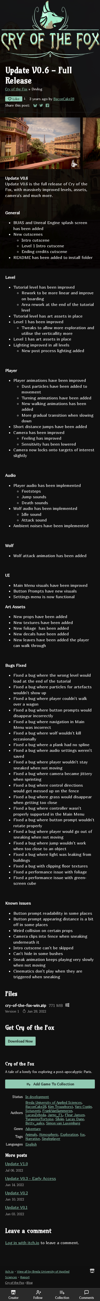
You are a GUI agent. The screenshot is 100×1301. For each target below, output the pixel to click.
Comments (86, 1295)
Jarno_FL (55, 1115)
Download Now (20, 1041)
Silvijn (59, 1119)
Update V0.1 (16, 1207)
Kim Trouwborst (60, 1107)
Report (24, 1277)
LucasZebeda (35, 1115)
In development (37, 1097)
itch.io (9, 1271)
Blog (29, 1282)
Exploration (69, 1134)
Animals (31, 1134)
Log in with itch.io (22, 1242)
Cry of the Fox (16, 89)
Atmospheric (48, 1134)
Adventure (33, 1129)
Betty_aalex (34, 1123)
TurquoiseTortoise (39, 1119)
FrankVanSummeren (57, 1111)
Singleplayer (51, 1139)
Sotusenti (33, 1111)
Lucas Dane (75, 1119)
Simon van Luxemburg (63, 1123)
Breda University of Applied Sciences (53, 1102)
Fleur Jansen (75, 1115)
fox (82, 1134)
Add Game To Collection (50, 1084)
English (31, 1144)
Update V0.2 (16, 1192)
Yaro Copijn (83, 1107)
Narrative (32, 1139)
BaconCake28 (63, 99)
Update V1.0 (16, 1163)
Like (13, 99)
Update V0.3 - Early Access (30, 1178)
